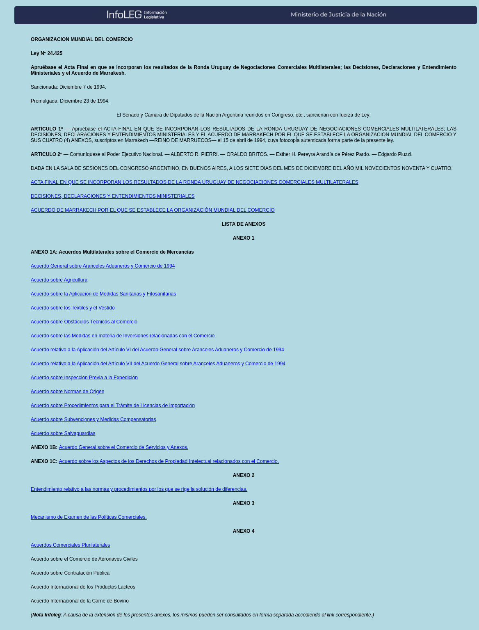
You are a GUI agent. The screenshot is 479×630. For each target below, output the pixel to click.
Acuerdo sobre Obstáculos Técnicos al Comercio (84, 322)
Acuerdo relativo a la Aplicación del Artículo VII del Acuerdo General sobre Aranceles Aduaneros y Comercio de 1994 (158, 364)
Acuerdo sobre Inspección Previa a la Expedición (84, 377)
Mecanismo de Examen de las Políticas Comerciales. (89, 517)
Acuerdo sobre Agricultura (59, 280)
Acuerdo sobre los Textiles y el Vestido (73, 308)
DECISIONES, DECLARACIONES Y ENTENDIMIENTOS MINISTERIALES (112, 196)
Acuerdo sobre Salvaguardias (63, 433)
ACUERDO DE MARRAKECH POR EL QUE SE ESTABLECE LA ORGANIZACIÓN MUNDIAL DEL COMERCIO (153, 210)
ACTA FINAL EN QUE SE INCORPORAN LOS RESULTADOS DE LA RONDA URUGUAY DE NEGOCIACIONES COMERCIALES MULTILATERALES (194, 182)
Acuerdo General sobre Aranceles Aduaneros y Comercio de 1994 (103, 266)
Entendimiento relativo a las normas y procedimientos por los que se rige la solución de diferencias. (139, 489)
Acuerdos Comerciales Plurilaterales (70, 545)
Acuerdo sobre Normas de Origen (67, 391)
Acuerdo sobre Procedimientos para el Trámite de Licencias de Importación (113, 405)
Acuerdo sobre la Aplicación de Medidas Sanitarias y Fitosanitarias (103, 294)
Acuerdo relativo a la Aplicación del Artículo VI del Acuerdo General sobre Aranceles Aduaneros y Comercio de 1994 (157, 350)
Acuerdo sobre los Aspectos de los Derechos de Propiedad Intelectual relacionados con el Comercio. (169, 461)
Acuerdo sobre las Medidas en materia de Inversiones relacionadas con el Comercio (122, 336)
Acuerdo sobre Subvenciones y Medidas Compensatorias (93, 419)
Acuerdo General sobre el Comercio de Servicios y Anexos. (124, 447)
